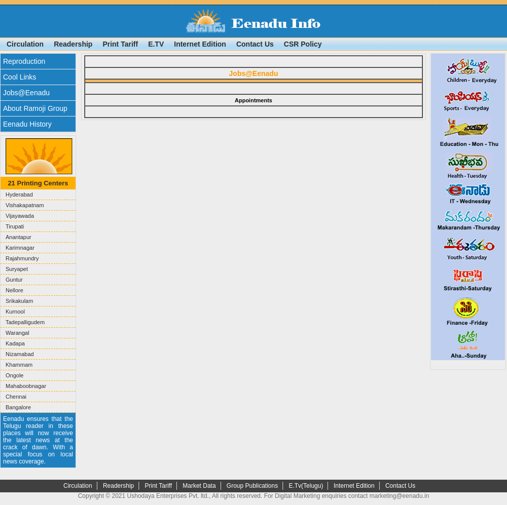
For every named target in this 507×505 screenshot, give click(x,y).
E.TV (156, 44)
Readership (73, 44)
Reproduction (24, 61)
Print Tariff (120, 44)
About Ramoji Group (35, 108)
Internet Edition (200, 44)
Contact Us (255, 44)
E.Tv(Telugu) (306, 485)
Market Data (199, 485)
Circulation (25, 44)
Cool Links (19, 77)
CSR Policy (303, 44)
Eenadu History (27, 124)
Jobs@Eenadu (26, 93)
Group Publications (252, 485)
